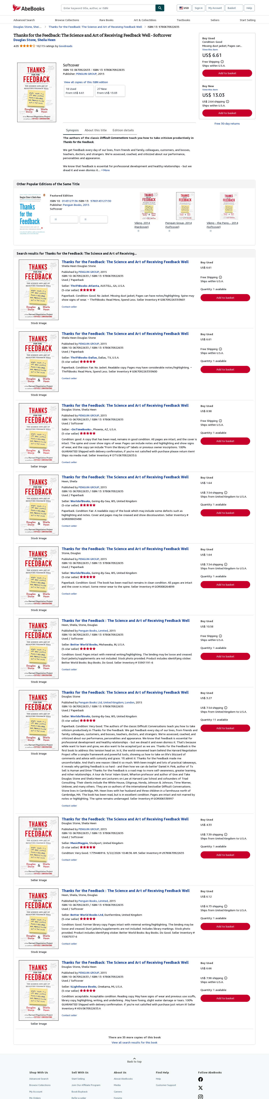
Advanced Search (24, 20)
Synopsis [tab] (72, 130)
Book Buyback (79, 1091)
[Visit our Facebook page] (200, 1080)
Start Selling (248, 20)
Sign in (199, 8)
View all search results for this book (134, 1042)
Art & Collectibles (145, 20)
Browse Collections (67, 20)
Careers (118, 1091)
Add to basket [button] (227, 73)
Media (117, 1085)
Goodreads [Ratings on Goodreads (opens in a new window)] (65, 46)
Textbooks (183, 20)
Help (249, 8)
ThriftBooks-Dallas (83, 357)
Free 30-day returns (227, 123)
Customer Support (166, 1085)
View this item (210, 49)
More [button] (106, 170)
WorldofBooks (80, 501)
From (79, 90)
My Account (215, 8)
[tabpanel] (129, 154)
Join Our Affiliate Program (86, 1085)
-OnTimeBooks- (81, 429)
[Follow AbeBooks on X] (200, 1088)
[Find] (160, 8)
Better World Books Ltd (86, 914)
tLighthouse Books (83, 986)
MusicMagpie (79, 843)
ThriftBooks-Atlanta (84, 285)
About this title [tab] (96, 130)
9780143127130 (100, 200)
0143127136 (70, 200)
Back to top (134, 1061)
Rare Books (106, 20)
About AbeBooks (123, 1078)
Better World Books (84, 644)
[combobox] (108, 8)
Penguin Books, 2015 (76, 204)
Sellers (215, 20)
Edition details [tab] (123, 130)
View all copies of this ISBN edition (86, 82)
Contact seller (69, 306)
